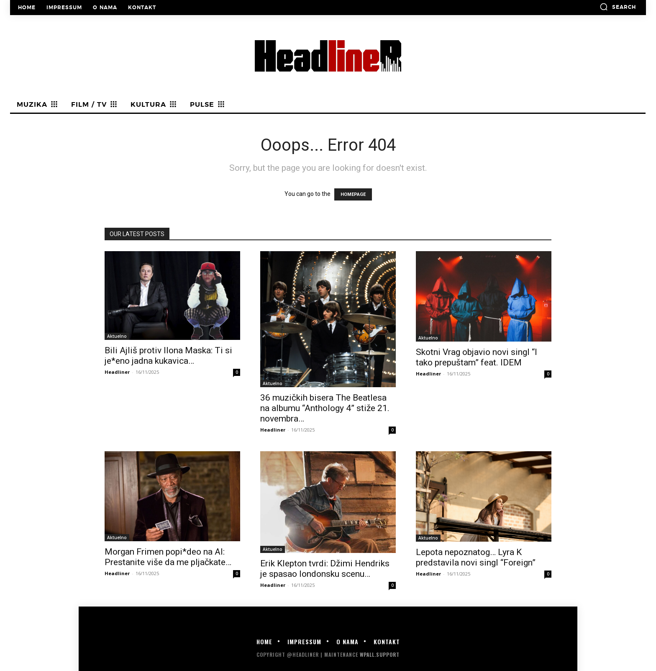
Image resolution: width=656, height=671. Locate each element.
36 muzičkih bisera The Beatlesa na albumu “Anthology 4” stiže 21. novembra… (325, 408)
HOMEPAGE (353, 194)
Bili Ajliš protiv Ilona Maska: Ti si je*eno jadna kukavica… (168, 355)
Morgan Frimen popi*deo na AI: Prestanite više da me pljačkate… (168, 557)
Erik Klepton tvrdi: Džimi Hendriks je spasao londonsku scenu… (325, 568)
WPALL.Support (380, 654)
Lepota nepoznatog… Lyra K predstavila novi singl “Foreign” (476, 557)
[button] (618, 7)
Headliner (117, 372)
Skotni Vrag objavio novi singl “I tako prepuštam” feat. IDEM (476, 357)
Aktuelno (117, 336)
